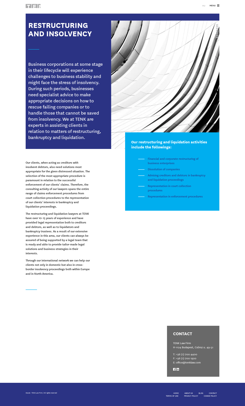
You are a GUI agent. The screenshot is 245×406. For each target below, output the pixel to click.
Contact (213, 392)
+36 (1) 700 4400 (186, 354)
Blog (201, 392)
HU (203, 6)
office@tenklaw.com (188, 362)
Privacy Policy (191, 395)
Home (176, 392)
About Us (188, 392)
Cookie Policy (210, 395)
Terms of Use (172, 395)
